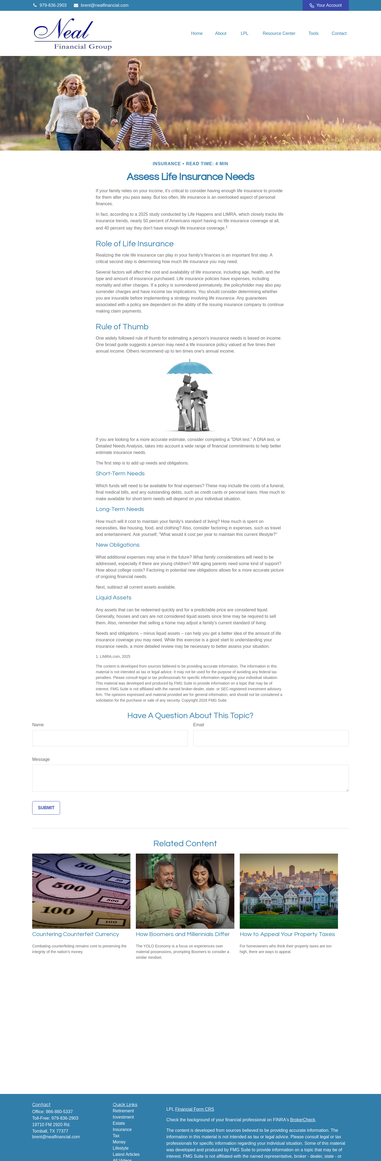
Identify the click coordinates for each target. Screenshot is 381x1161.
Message (41, 759)
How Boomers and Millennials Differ (183, 934)
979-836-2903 (49, 5)
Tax (116, 1135)
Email (198, 724)
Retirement (123, 1111)
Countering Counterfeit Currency (75, 934)
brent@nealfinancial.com (101, 5)
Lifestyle (121, 1148)
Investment (123, 1117)
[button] (197, 33)
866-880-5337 (59, 1111)
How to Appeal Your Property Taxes (287, 934)
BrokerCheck (302, 1119)
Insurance (122, 1129)
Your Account (326, 5)
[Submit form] (46, 808)
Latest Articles (126, 1154)
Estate (119, 1123)
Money (119, 1142)
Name (38, 724)
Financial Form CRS (194, 1109)
